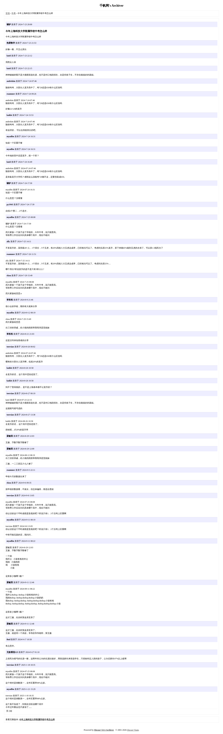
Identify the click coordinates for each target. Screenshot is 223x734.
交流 (8, 13)
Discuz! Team (133, 730)
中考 (13, 13)
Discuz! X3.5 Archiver (104, 730)
